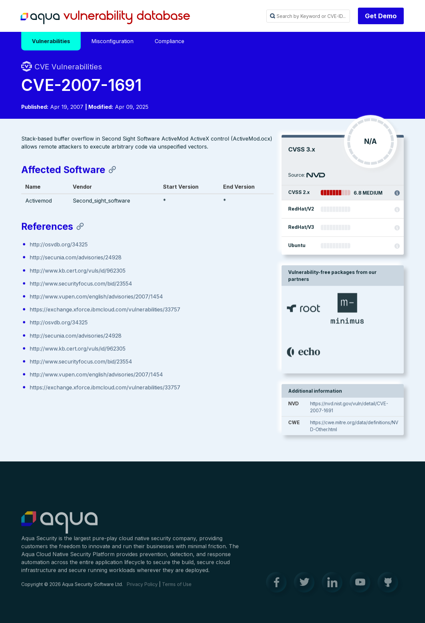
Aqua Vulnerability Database (105, 17)
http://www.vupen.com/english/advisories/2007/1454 (96, 297)
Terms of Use (177, 587)
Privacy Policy (142, 587)
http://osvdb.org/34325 (59, 245)
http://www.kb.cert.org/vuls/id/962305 (78, 271)
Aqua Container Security (59, 525)
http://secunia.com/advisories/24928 (76, 258)
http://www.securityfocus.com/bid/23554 (81, 284)
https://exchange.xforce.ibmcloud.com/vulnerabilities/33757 (105, 310)
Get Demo (381, 16)
